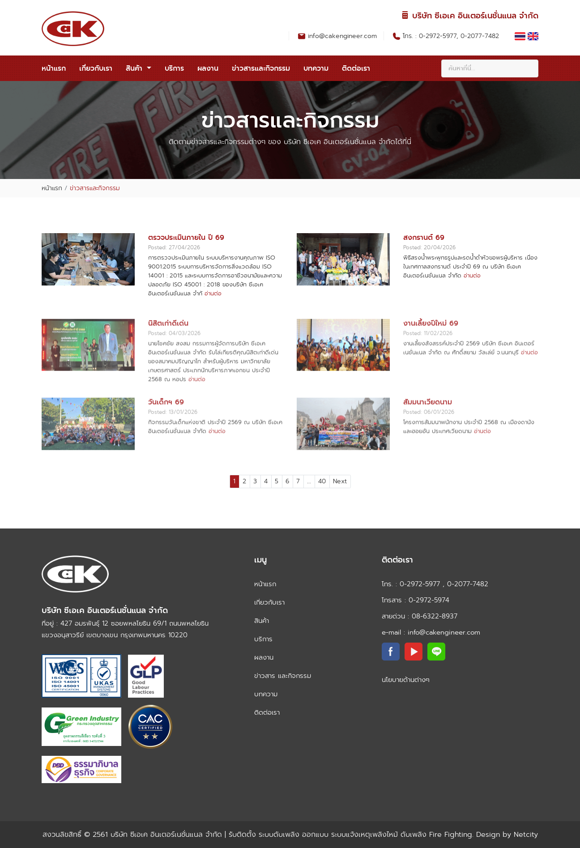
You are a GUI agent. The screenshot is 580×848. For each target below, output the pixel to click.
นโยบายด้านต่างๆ (406, 680)
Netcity (524, 834)
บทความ (315, 68)
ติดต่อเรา (356, 68)
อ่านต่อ (213, 293)
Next (340, 481)
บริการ (174, 68)
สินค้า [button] (135, 68)
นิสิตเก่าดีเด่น (168, 349)
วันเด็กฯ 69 (166, 428)
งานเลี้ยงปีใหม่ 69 (430, 349)
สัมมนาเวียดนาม (427, 428)
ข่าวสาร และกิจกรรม (282, 676)
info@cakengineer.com (342, 35)
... (309, 481)
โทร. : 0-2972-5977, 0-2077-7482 (452, 35)
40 (322, 481)
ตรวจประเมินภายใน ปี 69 (186, 237)
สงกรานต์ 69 (423, 237)
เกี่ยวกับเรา (95, 68)
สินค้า (261, 621)
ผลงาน (207, 68)
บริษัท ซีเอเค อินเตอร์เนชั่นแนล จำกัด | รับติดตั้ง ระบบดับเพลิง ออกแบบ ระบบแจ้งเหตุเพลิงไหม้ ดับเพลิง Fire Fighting (291, 834)
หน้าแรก (54, 68)
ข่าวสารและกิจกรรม (261, 68)
